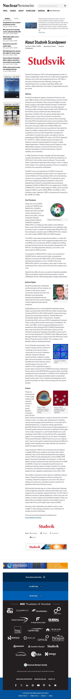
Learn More (41, 32)
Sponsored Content (50, 46)
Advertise (41, 11)
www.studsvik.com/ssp (33, 517)
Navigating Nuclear (40, 679)
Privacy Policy (22, 696)
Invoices (43, 696)
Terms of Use (34, 696)
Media (51, 696)
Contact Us (51, 679)
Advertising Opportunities (24, 679)
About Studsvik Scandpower (45, 41)
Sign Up (21, 11)
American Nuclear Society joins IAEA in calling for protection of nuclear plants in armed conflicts (11, 60)
